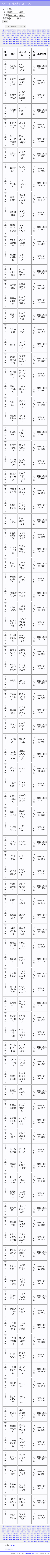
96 (13, 36)
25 (40, 30)
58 (47, 32)
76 (29, 34)
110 (44, 36)
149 (42, 40)
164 (30, 42)
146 (35, 40)
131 (46, 38)
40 (17, 32)
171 (46, 42)
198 (36, 46)
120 (21, 38)
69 (17, 34)
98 (17, 36)
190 (44, 44)
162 (25, 42)
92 (7, 36)
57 (45, 32)
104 (30, 36)
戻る (8, 1549)
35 (9, 32)
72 (22, 34)
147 (37, 40)
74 (25, 34)
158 (16, 42)
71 (20, 34)
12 (19, 30)
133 (4, 40)
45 (25, 32)
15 (24, 30)
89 (2, 36)
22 (35, 30)
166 (35, 42)
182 (25, 44)
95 (12, 36)
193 (25, 46)
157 (14, 42)
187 (37, 44)
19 (30, 30)
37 (12, 32)
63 (7, 34)
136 (11, 40)
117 (14, 38)
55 (42, 32)
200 (41, 46)
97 (15, 36)
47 (29, 32)
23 (37, 30)
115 (9, 38)
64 (9, 34)
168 (39, 42)
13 (20, 30)
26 (42, 30)
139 (18, 40)
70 (19, 34)
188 (39, 44)
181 (23, 44)
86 (45, 34)
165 (32, 42)
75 (27, 34)
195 (29, 46)
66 (12, 34)
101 (23, 36)
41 (19, 32)
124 (30, 38)
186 (35, 44)
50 (34, 32)
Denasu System (30, 1553)
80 (35, 34)
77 (30, 34)
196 (32, 46)
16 (25, 30)
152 (49, 40)
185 (32, 44)
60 (2, 34)
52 (37, 32)
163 (28, 42)
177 (14, 44)
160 (21, 42)
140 (21, 40)
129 (42, 38)
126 (35, 38)
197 (34, 46)
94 (10, 36)
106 (35, 36)
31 (2, 32)
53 (39, 32)
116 (11, 38)
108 (39, 36)
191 (46, 44)
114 (7, 38)
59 (49, 32)
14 (22, 30)
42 (20, 32)
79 (34, 34)
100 (21, 36)
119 (18, 38)
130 (44, 38)
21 (34, 30)
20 (32, 30)
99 (18, 36)
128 (39, 38)
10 (15, 30)
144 (30, 40)
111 (46, 36)
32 (4, 32)
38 (14, 32)
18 (29, 30)
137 (14, 40)
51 (35, 32)
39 (15, 32)
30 (49, 30)
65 (10, 34)
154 (7, 42)
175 (9, 44)
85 (44, 34)
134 (7, 40)
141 (23, 40)
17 (27, 30)
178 (16, 44)
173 (4, 44)
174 (7, 44)
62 (5, 34)
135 (9, 40)
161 (23, 42)
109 (42, 36)
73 (24, 34)
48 (30, 32)
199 (39, 46)
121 (23, 38)
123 (28, 38)
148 (39, 40)
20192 (12, 1545)
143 (28, 40)
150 (44, 40)
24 (39, 30)
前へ (4, 30)
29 (47, 30)
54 (40, 32)
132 (49, 38)
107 (37, 36)
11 (17, 30)
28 (45, 30)
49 (32, 32)
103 (28, 36)
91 (5, 36)
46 (27, 32)
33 (5, 32)
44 (24, 32)
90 (3, 36)
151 (46, 40)
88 (49, 34)
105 (32, 36)
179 (18, 44)
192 (49, 44)
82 (39, 34)
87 (47, 34)
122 (25, 38)
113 (5, 38)
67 (14, 34)
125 (32, 38)
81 (37, 34)
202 (46, 46)
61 (4, 34)
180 (21, 44)
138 (16, 40)
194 (27, 46)
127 (37, 38)
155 (9, 42)
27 (44, 30)
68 (15, 34)
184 (30, 44)
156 (11, 42)
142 (25, 40)
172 (49, 42)
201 (43, 46)
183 (28, 44)
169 (42, 42)
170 (44, 42)
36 (10, 32)
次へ (48, 46)
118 (16, 38)
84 (42, 34)
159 (18, 42)
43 (22, 32)
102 (25, 36)
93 (8, 36)
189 (42, 44)
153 (4, 42)
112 (49, 36)
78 (32, 34)
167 (37, 42)
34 (7, 32)
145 (32, 40)
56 (44, 32)
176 (11, 44)
